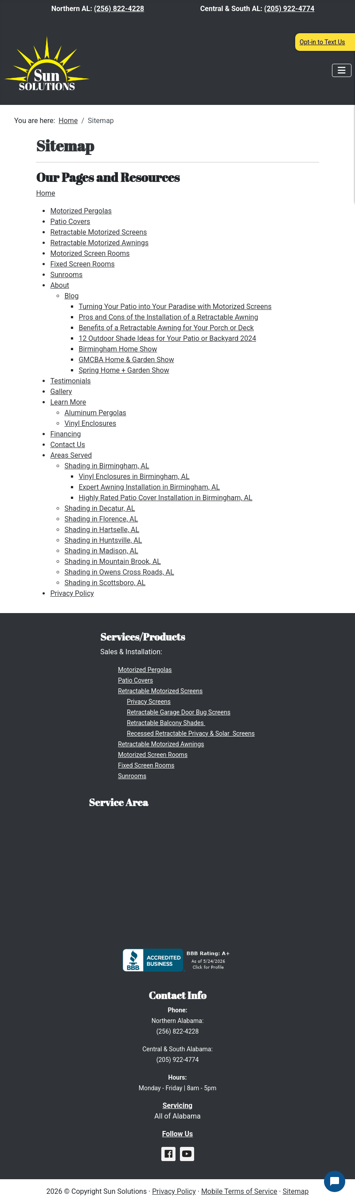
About (59, 285)
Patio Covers (70, 221)
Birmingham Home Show (117, 349)
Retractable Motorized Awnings (99, 243)
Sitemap (296, 1191)
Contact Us (67, 444)
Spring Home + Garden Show (123, 370)
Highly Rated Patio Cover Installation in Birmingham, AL (165, 498)
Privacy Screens (149, 701)
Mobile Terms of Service (239, 1191)
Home (45, 193)
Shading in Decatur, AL (99, 508)
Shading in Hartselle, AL (101, 529)
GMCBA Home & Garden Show (126, 359)
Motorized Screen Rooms (89, 253)
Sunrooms (66, 274)
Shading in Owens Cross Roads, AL (119, 572)
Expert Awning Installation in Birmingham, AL (149, 487)
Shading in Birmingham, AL (106, 466)
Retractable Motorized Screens (98, 232)
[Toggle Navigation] (341, 70)
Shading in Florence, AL (101, 519)
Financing (65, 434)
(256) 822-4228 (119, 8)
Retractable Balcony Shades (166, 722)
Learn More (68, 402)
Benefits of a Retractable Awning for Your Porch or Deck (166, 328)
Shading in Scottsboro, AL (104, 583)
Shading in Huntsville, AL (103, 540)
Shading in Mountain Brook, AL (112, 561)
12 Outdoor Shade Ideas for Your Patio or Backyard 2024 (167, 338)
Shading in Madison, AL (101, 551)
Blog (71, 296)
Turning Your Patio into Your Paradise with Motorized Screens (174, 306)
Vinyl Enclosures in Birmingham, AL (133, 476)
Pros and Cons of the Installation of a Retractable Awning (168, 317)
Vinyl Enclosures (90, 423)
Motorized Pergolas (81, 211)
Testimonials (70, 381)
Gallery (61, 391)
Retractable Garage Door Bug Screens (178, 712)
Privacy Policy (72, 593)
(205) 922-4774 (289, 8)
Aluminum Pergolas (95, 413)
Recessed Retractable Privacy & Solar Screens (190, 733)
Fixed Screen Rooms (82, 264)
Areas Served (71, 455)
